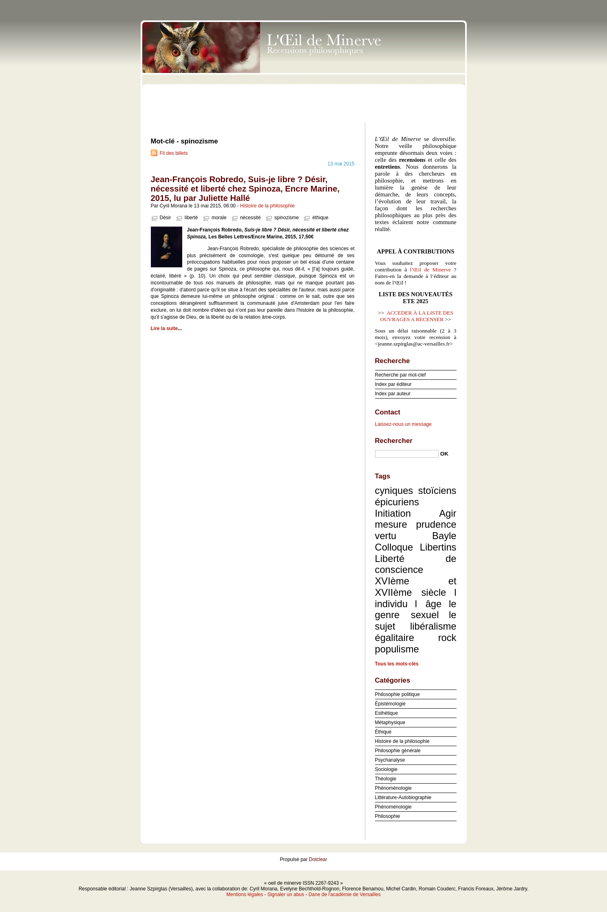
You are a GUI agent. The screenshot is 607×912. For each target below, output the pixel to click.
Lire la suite (164, 328)
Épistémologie (390, 704)
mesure (391, 524)
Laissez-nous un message (403, 424)
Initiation (393, 513)
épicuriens (397, 501)
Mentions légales (244, 894)
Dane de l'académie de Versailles (345, 894)
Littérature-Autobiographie (403, 797)
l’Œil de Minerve (430, 270)
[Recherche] (407, 454)
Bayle (444, 535)
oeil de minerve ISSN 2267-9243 (304, 69)
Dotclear (318, 859)
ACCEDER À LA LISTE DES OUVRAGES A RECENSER (416, 316)
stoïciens (437, 490)
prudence (436, 524)
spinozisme (286, 217)
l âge (428, 603)
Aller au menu (543, 6)
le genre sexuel (416, 609)
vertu (386, 535)
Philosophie (387, 816)
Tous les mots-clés (397, 664)
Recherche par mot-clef (400, 375)
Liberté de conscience (416, 564)
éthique (320, 217)
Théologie (386, 779)
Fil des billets (174, 153)
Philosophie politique (397, 694)
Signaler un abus (285, 894)
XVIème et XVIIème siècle (416, 586)
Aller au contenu (507, 6)
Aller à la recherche (583, 6)
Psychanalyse (390, 760)
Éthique (383, 732)
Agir (447, 513)
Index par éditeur (393, 384)
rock (447, 637)
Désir (165, 217)
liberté (191, 217)
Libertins (438, 547)
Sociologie (386, 769)
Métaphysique (390, 722)
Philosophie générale (398, 750)
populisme (397, 648)
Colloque (394, 547)
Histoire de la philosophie (267, 206)
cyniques (394, 490)
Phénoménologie (393, 788)
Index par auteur (393, 394)
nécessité (250, 217)
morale (219, 217)
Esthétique (386, 713)
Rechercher (394, 441)
